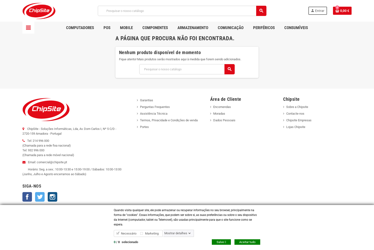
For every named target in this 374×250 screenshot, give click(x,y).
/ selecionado (126, 242)
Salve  (221, 242)
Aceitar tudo (247, 242)
